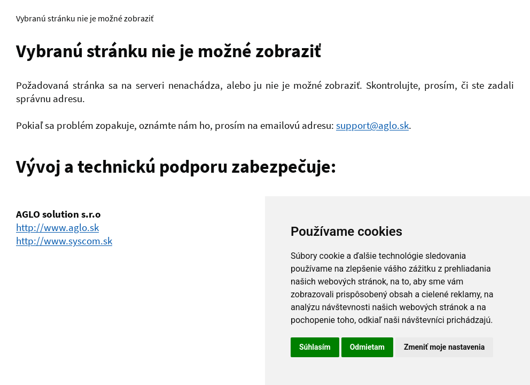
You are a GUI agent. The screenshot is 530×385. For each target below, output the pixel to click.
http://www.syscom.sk (64, 240)
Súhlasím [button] (315, 347)
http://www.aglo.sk (57, 227)
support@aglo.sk (372, 125)
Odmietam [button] (367, 347)
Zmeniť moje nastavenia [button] (444, 347)
